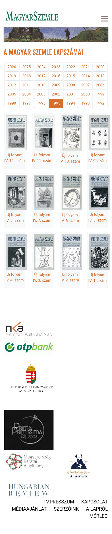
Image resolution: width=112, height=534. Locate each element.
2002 (56, 94)
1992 (100, 103)
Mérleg (98, 516)
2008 (70, 85)
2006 (100, 85)
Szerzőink (66, 509)
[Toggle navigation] (104, 19)
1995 (56, 103)
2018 (26, 76)
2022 (70, 67)
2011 (26, 85)
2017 (41, 76)
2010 (41, 85)
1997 (26, 103)
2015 (70, 76)
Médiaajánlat (29, 509)
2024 (41, 67)
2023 (56, 67)
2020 (100, 67)
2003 (41, 94)
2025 (26, 67)
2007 (85, 85)
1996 (41, 103)
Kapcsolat (94, 502)
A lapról (97, 509)
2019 (12, 76)
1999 (100, 94)
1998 (12, 103)
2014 (85, 76)
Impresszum (59, 502)
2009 (56, 85)
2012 (12, 85)
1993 (85, 103)
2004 (26, 94)
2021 (85, 67)
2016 (56, 76)
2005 (12, 94)
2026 (12, 67)
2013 (100, 76)
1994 (70, 103)
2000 (85, 94)
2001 (70, 94)
